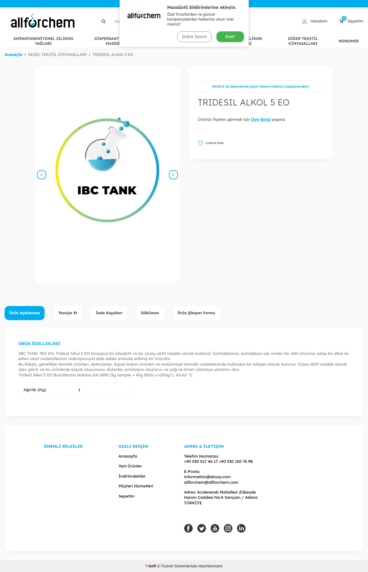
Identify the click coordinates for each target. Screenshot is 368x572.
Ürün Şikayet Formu (197, 313)
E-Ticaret (165, 566)
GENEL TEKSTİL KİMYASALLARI (183, 41)
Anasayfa (13, 54)
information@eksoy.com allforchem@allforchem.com (211, 479)
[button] (41, 174)
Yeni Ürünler (130, 465)
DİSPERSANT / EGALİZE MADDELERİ (117, 41)
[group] (107, 174)
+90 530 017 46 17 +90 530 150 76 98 (218, 461)
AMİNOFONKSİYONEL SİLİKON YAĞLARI (43, 41)
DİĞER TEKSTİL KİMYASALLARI (303, 41)
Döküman (150, 313)
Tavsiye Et (67, 313)
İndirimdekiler (131, 476)
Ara (230, 21)
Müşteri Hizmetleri (135, 485)
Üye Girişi (261, 119)
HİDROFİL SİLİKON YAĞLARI (243, 41)
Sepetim (126, 496)
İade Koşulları (109, 313)
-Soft (151, 566)
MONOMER (348, 41)
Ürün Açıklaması (24, 313)
